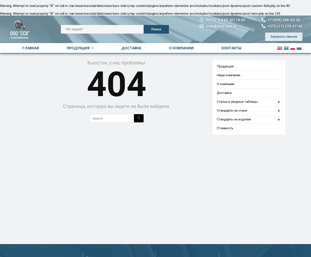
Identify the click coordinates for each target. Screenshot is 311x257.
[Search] (139, 118)
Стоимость (225, 128)
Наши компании (228, 75)
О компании (181, 48)
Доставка (131, 48)
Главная (30, 48)
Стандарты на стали (249, 110)
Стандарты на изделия (249, 119)
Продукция (80, 48)
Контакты (231, 48)
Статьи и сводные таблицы (249, 101)
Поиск (156, 29)
